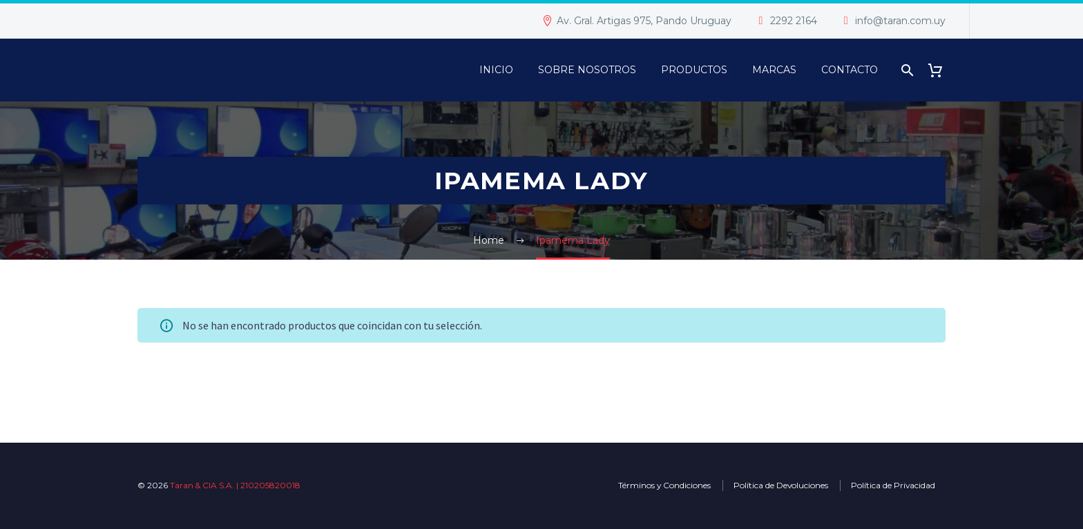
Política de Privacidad (893, 485)
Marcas (774, 70)
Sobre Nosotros (587, 70)
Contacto (849, 70)
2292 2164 (793, 21)
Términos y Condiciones (664, 485)
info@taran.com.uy (900, 21)
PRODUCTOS (694, 70)
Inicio (496, 70)
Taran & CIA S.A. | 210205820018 (235, 485)
